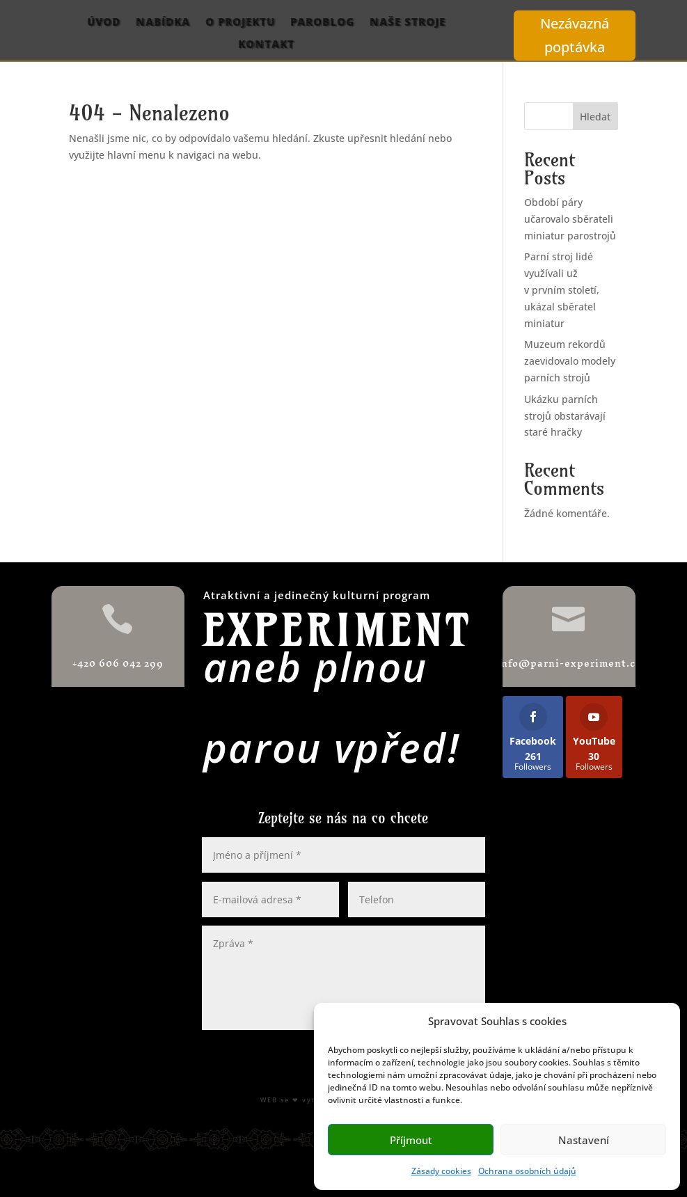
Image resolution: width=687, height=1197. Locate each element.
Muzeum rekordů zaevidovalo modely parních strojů (569, 361)
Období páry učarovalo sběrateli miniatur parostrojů (570, 219)
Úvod (103, 22)
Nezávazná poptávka (574, 35)
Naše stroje (407, 22)
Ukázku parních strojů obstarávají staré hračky (565, 416)
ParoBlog (322, 22)
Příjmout (411, 1140)
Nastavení (583, 1140)
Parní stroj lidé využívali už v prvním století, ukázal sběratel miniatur (561, 289)
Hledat (595, 116)
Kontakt (266, 44)
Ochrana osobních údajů (527, 1171)
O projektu (240, 22)
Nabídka (163, 22)
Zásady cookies (441, 1171)
